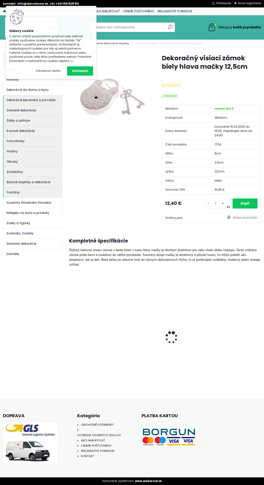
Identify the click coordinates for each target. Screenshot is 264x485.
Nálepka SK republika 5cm (137, 332)
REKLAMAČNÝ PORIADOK (175, 11)
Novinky (12, 79)
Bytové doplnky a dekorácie (28, 182)
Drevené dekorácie (21, 110)
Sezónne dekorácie (21, 243)
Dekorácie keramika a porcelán (31, 100)
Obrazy (12, 161)
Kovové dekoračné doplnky (111, 43)
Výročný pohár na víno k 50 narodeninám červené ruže (189, 333)
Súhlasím (80, 71)
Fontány (13, 192)
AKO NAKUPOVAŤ (107, 11)
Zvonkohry (15, 172)
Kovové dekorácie (21, 131)
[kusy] (216, 203)
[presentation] (71, 330)
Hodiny (12, 151)
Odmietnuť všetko (48, 71)
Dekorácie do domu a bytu (27, 90)
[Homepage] (4, 11)
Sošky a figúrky (18, 223)
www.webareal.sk (148, 481)
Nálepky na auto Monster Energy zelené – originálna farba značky (238, 325)
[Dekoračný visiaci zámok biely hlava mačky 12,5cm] (109, 94)
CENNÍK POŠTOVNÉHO (138, 11)
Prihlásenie (223, 3)
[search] (170, 29)
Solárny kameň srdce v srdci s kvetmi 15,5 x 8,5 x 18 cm (91, 333)
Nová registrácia (249, 3)
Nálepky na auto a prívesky (27, 213)
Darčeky (12, 254)
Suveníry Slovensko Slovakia (28, 202)
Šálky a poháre (18, 120)
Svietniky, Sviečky (20, 233)
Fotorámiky (16, 141)
